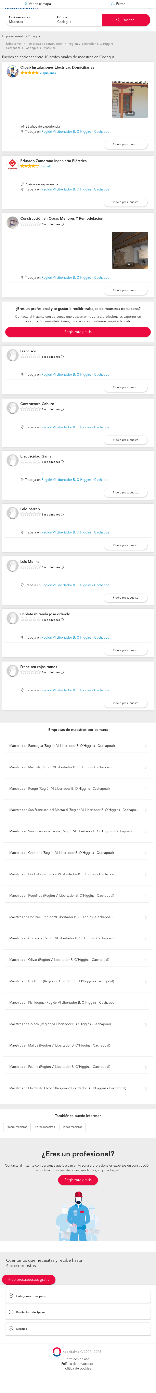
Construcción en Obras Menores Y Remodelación (61, 229)
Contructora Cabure (37, 414)
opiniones (48, 83)
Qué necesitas (19, 17)
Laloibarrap (30, 519)
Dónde (62, 17)
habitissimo (13, 43)
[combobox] (30, 20)
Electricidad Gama (36, 467)
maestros (17, 1137)
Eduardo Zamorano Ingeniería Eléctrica (53, 171)
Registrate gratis (78, 342)
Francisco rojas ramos (38, 677)
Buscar (125, 20)
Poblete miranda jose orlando (45, 624)
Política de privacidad (77, 1374)
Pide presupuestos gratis (28, 1290)
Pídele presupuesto (125, 154)
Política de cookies (77, 1379)
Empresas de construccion (45, 43)
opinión (46, 176)
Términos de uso (77, 1369)
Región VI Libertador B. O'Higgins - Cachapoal (75, 142)
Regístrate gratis (78, 1190)
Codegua (32, 48)
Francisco (28, 361)
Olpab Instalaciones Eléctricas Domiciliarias (57, 78)
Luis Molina (30, 572)
